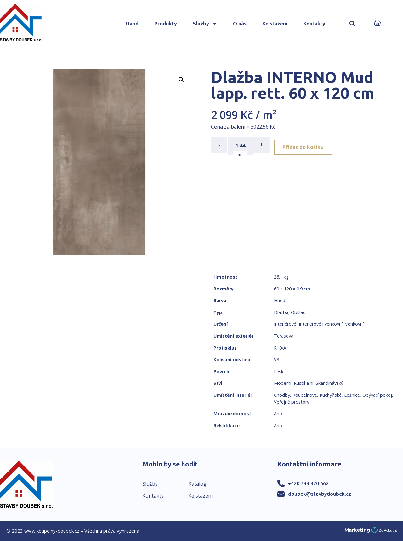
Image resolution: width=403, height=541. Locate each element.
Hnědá (281, 300)
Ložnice (352, 395)
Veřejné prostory (291, 402)
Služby (205, 23)
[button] (352, 24)
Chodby (282, 395)
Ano (278, 414)
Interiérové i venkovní (321, 324)
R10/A (280, 348)
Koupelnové (304, 395)
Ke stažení (274, 23)
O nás (240, 23)
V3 (276, 359)
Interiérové (285, 324)
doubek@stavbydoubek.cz (319, 494)
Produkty (165, 23)
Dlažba (281, 312)
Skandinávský (329, 383)
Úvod (132, 23)
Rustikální (303, 383)
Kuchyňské (331, 395)
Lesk (278, 371)
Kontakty (314, 23)
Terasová (283, 336)
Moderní (282, 383)
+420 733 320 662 (308, 483)
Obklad (298, 312)
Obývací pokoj (377, 395)
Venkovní (354, 324)
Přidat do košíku (305, 144)
